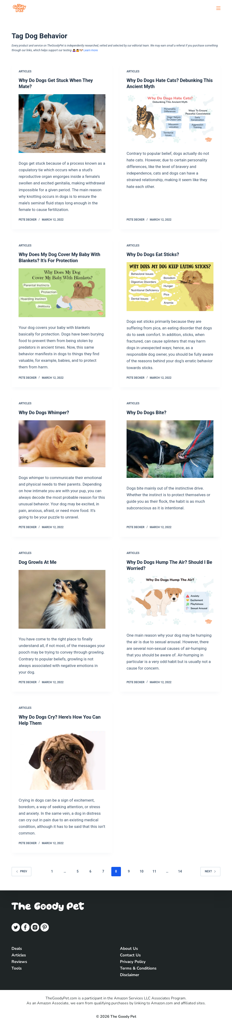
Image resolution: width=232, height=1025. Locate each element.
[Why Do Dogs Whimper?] (62, 443)
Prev (21, 871)
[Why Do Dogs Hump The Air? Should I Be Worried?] (170, 600)
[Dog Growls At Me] (62, 599)
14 (180, 871)
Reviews (19, 961)
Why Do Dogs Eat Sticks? (153, 254)
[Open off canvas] (218, 8)
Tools (17, 968)
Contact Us (130, 955)
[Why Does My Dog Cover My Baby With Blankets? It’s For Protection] (62, 292)
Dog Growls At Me (37, 562)
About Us (129, 948)
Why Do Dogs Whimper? (44, 412)
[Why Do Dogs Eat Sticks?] (170, 286)
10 (141, 871)
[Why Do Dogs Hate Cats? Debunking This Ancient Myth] (170, 118)
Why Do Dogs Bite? (146, 412)
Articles (25, 71)
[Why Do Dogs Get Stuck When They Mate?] (62, 123)
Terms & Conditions (138, 968)
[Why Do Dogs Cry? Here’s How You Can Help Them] (62, 760)
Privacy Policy (133, 961)
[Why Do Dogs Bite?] (170, 449)
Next (210, 871)
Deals (17, 948)
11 (154, 871)
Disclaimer (129, 975)
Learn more (91, 50)
